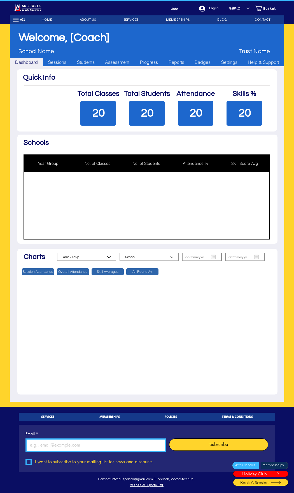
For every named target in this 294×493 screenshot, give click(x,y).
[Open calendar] (213, 257)
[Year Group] (86, 257)
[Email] (94, 445)
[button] (239, 8)
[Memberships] (274, 465)
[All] (19, 19)
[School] (149, 257)
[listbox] (239, 8)
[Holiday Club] (260, 474)
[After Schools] (245, 465)
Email (31, 433)
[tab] (26, 62)
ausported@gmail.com (136, 479)
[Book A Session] (260, 482)
